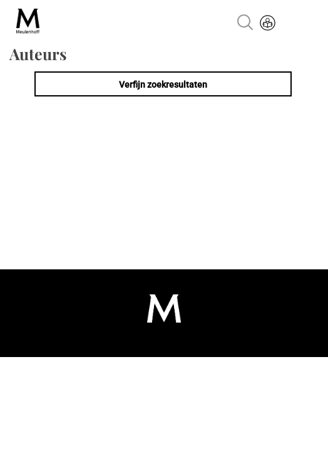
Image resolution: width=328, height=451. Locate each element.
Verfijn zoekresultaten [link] (163, 85)
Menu (304, 23)
